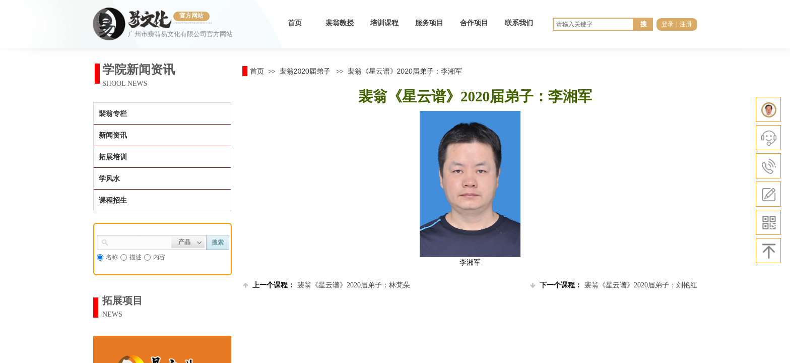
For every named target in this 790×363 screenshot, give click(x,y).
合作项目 (474, 23)
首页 (295, 23)
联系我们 (519, 23)
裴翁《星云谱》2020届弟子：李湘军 (405, 71)
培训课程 (384, 23)
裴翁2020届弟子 (305, 71)
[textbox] (140, 241)
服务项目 (429, 23)
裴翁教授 (339, 23)
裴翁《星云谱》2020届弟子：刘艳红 (613, 285)
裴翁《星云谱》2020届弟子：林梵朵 (326, 285)
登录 (668, 24)
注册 (686, 24)
